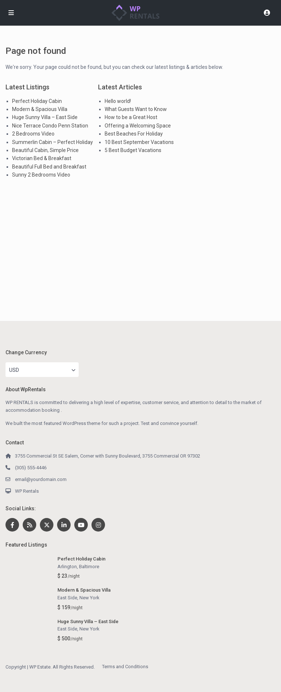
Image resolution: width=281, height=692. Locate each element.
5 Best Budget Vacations (133, 150)
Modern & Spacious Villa (39, 109)
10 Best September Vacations (139, 142)
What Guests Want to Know (136, 109)
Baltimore (89, 566)
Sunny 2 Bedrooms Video (41, 175)
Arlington (67, 566)
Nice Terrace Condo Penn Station (50, 126)
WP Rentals (27, 491)
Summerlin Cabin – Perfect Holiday (52, 142)
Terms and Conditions (125, 666)
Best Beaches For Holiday (134, 134)
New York (89, 597)
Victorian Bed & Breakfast (41, 158)
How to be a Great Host (131, 117)
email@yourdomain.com (41, 479)
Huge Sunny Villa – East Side (45, 117)
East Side (67, 597)
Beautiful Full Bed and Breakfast (49, 167)
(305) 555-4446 (30, 467)
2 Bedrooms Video (33, 134)
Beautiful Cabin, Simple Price (45, 150)
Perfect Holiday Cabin (37, 101)
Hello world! (118, 101)
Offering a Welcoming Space (138, 126)
